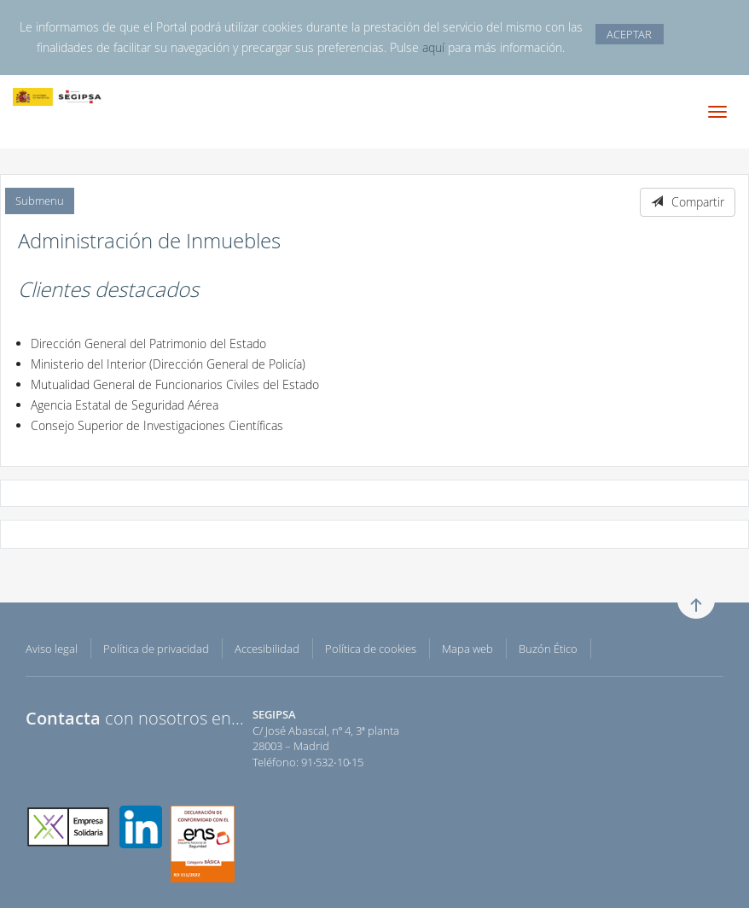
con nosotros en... (135, 718)
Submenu (39, 200)
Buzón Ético (548, 648)
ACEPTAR (629, 34)
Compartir (687, 202)
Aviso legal (52, 648)
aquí (433, 47)
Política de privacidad (156, 648)
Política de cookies (370, 648)
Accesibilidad (267, 648)
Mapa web (467, 648)
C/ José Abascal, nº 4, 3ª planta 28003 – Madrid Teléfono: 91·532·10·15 (326, 738)
